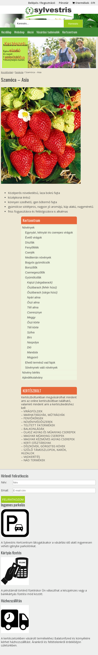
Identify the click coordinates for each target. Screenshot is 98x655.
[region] (49, 53)
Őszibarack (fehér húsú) (42, 287)
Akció (30, 32)
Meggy (31, 317)
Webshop (19, 32)
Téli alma (32, 307)
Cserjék (29, 252)
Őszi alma (33, 302)
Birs (29, 337)
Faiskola (19, 72)
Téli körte (33, 327)
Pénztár (64, 3)
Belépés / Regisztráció (41, 3)
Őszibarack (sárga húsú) (42, 292)
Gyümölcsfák (33, 277)
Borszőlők (31, 267)
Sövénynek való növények (41, 367)
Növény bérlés (31, 372)
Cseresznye (34, 312)
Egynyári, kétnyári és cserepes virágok (49, 232)
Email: (5, 490)
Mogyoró (32, 357)
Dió (29, 347)
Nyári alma (33, 297)
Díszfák (29, 242)
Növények (28, 227)
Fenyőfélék (32, 247)
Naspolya (33, 342)
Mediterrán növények (38, 257)
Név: (4, 482)
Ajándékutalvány (32, 377)
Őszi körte (33, 322)
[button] (49, 53)
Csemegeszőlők (35, 272)
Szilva (30, 332)
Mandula (32, 352)
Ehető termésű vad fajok (40, 362)
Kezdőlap (6, 32)
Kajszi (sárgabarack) (40, 282)
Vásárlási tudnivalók (48, 32)
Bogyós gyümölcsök (37, 262)
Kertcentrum (69, 32)
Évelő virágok (33, 237)
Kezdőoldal (7, 72)
